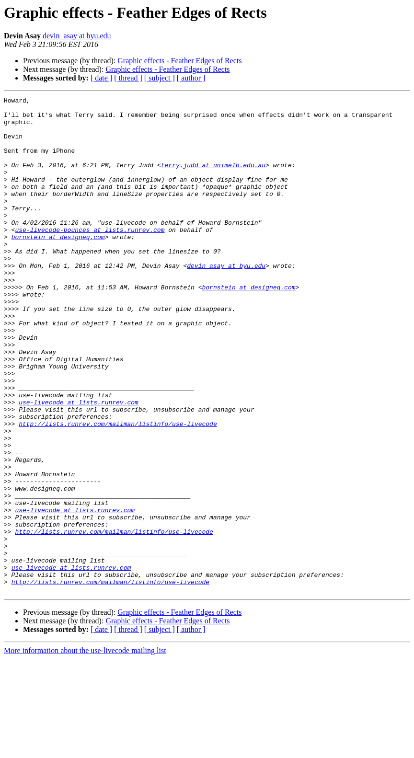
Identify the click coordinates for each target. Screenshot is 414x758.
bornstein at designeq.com (58, 265)
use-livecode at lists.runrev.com (78, 463)
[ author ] (191, 78)
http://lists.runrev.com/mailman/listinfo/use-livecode (118, 489)
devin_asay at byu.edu (77, 36)
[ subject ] (159, 78)
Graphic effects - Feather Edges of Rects (179, 61)
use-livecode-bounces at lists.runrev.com (89, 257)
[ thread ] (128, 78)
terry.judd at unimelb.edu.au (213, 179)
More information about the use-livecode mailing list (85, 750)
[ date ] (101, 78)
